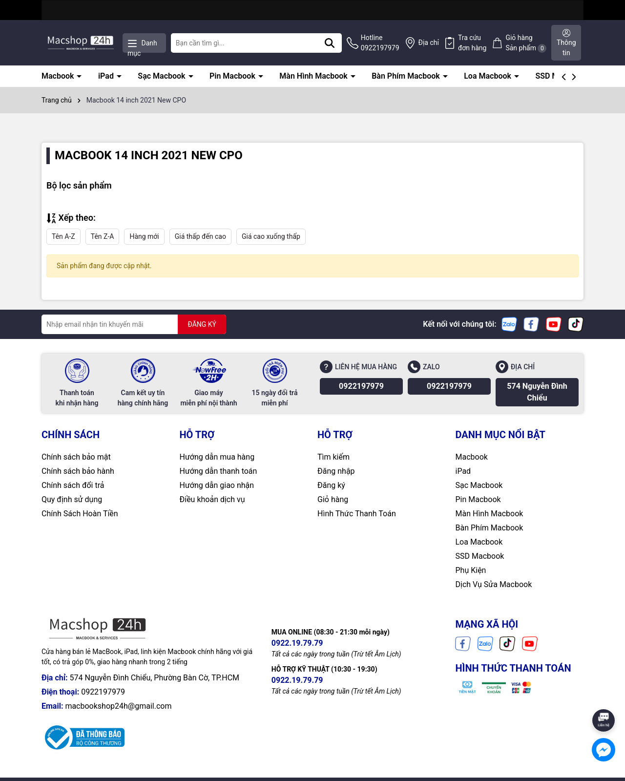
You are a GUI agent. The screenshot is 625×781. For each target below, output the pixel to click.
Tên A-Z (63, 236)
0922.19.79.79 (297, 643)
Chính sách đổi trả (73, 485)
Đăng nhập (336, 471)
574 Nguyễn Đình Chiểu (537, 391)
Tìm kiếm (333, 457)
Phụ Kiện (471, 570)
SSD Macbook (480, 556)
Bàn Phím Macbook (406, 76)
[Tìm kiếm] (329, 43)
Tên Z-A (102, 236)
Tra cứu (472, 43)
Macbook (59, 76)
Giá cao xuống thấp (271, 236)
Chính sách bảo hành (78, 471)
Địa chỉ (428, 42)
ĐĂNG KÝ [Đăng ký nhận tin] (202, 324)
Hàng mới (144, 236)
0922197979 (361, 386)
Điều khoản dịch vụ (212, 499)
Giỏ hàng (332, 499)
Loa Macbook (488, 76)
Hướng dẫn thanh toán (218, 471)
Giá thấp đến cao (200, 236)
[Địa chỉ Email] (134, 324)
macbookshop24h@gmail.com (118, 706)
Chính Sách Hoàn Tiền (80, 513)
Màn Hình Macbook (314, 76)
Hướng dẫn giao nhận (217, 485)
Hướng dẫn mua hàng (217, 457)
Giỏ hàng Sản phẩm (525, 43)
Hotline (380, 43)
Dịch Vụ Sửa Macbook (494, 584)
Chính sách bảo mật (76, 457)
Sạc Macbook (162, 76)
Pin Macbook (233, 76)
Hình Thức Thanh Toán (356, 513)
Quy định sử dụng (72, 499)
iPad (107, 76)
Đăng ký (331, 485)
